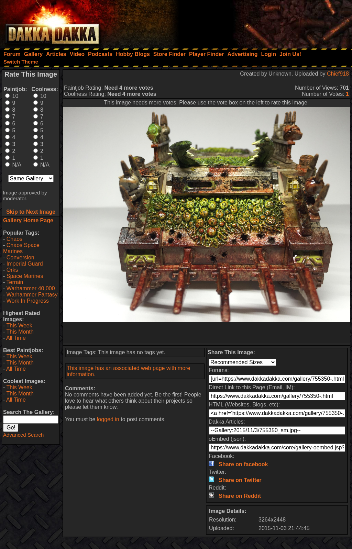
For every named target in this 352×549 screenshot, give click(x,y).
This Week (19, 325)
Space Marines (25, 276)
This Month (19, 332)
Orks (12, 270)
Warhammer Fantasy (32, 295)
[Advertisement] (259, 22)
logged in (108, 419)
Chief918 (338, 74)
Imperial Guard (25, 264)
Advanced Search (23, 435)
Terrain (14, 282)
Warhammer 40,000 (31, 288)
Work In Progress (28, 301)
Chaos (14, 239)
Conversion (20, 257)
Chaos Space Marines (21, 248)
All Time (16, 338)
